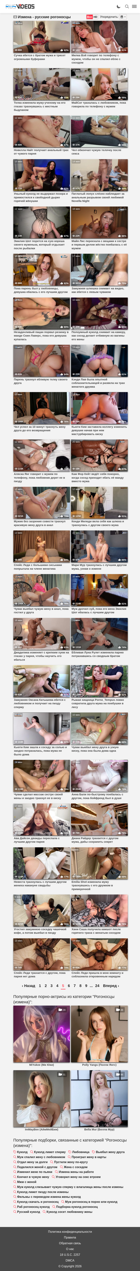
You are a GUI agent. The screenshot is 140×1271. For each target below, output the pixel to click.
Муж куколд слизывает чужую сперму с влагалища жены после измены (70, 1187)
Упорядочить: (109, 16)
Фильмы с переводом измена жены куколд (49, 1196)
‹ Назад (28, 986)
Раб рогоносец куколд (33, 1206)
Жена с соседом (76, 1167)
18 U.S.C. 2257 (70, 1254)
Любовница (80, 1152)
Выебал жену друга (110, 1152)
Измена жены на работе (76, 1171)
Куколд (22, 1152)
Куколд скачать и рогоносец (38, 1201)
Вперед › (111, 986)
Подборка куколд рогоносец (77, 1206)
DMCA (70, 1260)
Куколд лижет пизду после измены (43, 1192)
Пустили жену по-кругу (71, 1162)
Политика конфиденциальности (70, 1231)
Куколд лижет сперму (50, 1152)
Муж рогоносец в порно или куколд (91, 1201)
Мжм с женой (26, 1182)
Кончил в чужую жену (33, 1177)
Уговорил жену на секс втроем (78, 1177)
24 (97, 986)
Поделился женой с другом (37, 1167)
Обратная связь (70, 1243)
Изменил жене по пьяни (34, 1171)
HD (95, 16)
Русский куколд (28, 1211)
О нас (70, 1249)
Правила (70, 1237)
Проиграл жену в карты (89, 1157)
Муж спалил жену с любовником (41, 1157)
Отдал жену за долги (32, 1162)
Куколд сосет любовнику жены (69, 1211)
